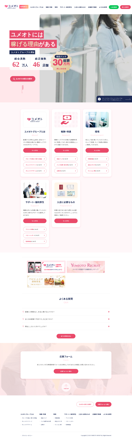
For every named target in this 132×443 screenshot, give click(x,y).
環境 (56, 7)
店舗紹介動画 (92, 7)
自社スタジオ (94, 165)
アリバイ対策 (32, 229)
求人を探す (125, 7)
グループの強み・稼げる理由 (34, 159)
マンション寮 (94, 171)
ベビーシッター (32, 235)
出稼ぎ (61, 171)
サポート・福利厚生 (66, 7)
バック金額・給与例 (65, 165)
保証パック (62, 159)
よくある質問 (103, 7)
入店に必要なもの (80, 7)
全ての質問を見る (66, 336)
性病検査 (31, 241)
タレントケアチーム (34, 171)
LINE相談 (114, 7)
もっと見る (35, 150)
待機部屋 (93, 159)
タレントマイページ (34, 165)
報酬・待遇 (49, 7)
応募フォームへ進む (66, 371)
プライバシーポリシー (27, 435)
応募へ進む (103, 404)
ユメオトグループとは (36, 7)
